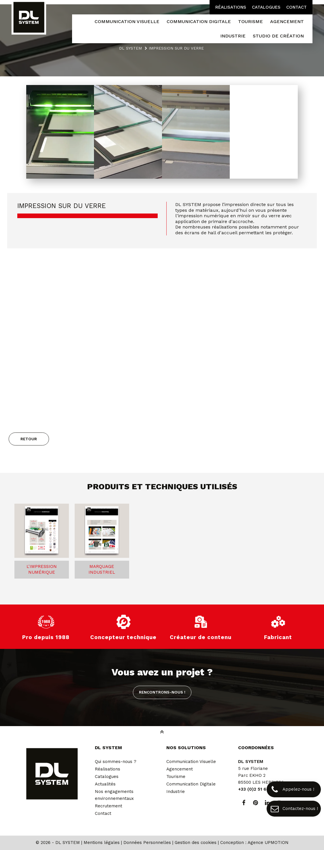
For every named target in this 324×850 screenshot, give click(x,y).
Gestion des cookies (195, 842)
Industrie (175, 791)
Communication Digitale (191, 784)
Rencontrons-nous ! (162, 692)
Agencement (179, 769)
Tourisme (175, 776)
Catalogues (266, 7)
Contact (296, 7)
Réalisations (230, 7)
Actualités (105, 784)
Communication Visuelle (191, 761)
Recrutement (108, 806)
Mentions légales (102, 842)
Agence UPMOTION (268, 842)
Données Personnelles (147, 842)
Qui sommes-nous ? (115, 761)
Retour (28, 439)
